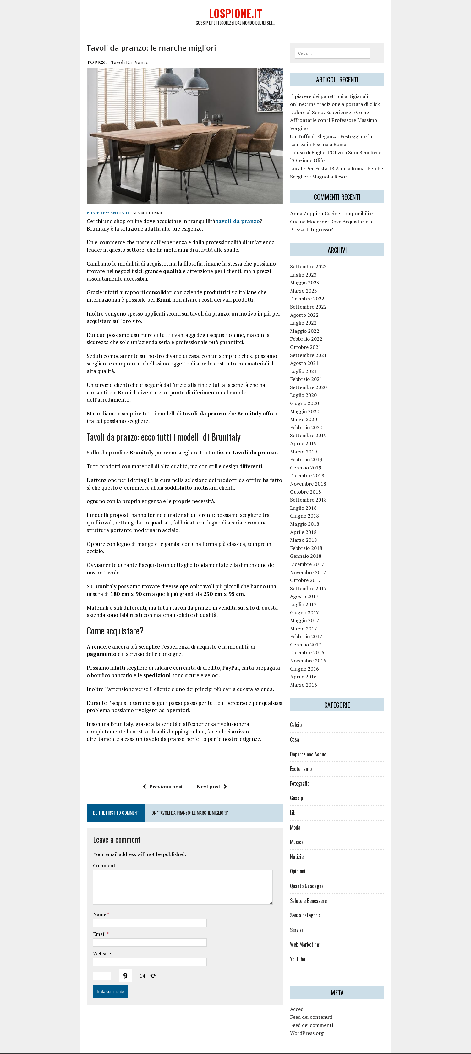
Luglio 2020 (317, 383)
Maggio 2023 (318, 271)
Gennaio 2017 (319, 633)
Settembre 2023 (322, 255)
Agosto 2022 (318, 303)
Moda (309, 816)
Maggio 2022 (318, 319)
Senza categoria (319, 904)
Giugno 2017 (318, 600)
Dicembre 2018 (321, 464)
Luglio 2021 (317, 359)
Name (64, 873)
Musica (310, 830)
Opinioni (311, 860)
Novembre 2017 (322, 560)
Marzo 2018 (317, 528)
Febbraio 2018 (320, 536)
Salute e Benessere (322, 889)
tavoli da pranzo (93, 64)
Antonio (83, 216)
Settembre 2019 (322, 423)
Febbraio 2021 (320, 367)
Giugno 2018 (318, 504)
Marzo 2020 (317, 407)
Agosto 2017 (318, 584)
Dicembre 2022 (321, 287)
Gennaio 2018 (319, 544)
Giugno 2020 (318, 391)
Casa (308, 728)
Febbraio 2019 (320, 448)
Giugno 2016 (318, 657)
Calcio (309, 713)
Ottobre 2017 (319, 568)
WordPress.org (320, 1021)
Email (63, 892)
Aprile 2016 (317, 665)
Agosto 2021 (318, 351)
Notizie (310, 845)
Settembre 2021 (322, 343)
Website (65, 912)
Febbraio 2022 (320, 327)
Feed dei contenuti (325, 1005)
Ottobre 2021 (319, 335)
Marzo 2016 (317, 673)
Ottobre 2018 (319, 480)
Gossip (310, 786)
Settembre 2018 (322, 488)
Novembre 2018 (322, 472)
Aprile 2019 (317, 432)
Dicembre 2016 (321, 641)
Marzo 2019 (317, 440)
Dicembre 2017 (321, 552)
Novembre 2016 (322, 649)
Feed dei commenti (325, 1013)
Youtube (311, 948)
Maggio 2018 (318, 512)
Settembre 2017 (322, 577)
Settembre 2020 (322, 375)
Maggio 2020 (318, 400)
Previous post (150, 745)
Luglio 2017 (317, 593)
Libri (308, 801)
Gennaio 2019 (319, 456)
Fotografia (313, 772)
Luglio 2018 (317, 496)
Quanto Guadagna (320, 874)
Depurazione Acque (322, 743)
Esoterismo (314, 757)
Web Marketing (318, 933)
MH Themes (125, 1048)
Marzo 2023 (317, 279)
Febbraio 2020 (320, 416)
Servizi (310, 918)
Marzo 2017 (317, 617)
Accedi (311, 997)
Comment (68, 824)
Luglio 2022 (317, 311)
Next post (199, 745)
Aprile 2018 (317, 520)
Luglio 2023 (317, 263)
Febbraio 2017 (320, 625)
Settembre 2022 (322, 295)
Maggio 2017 (318, 609)
